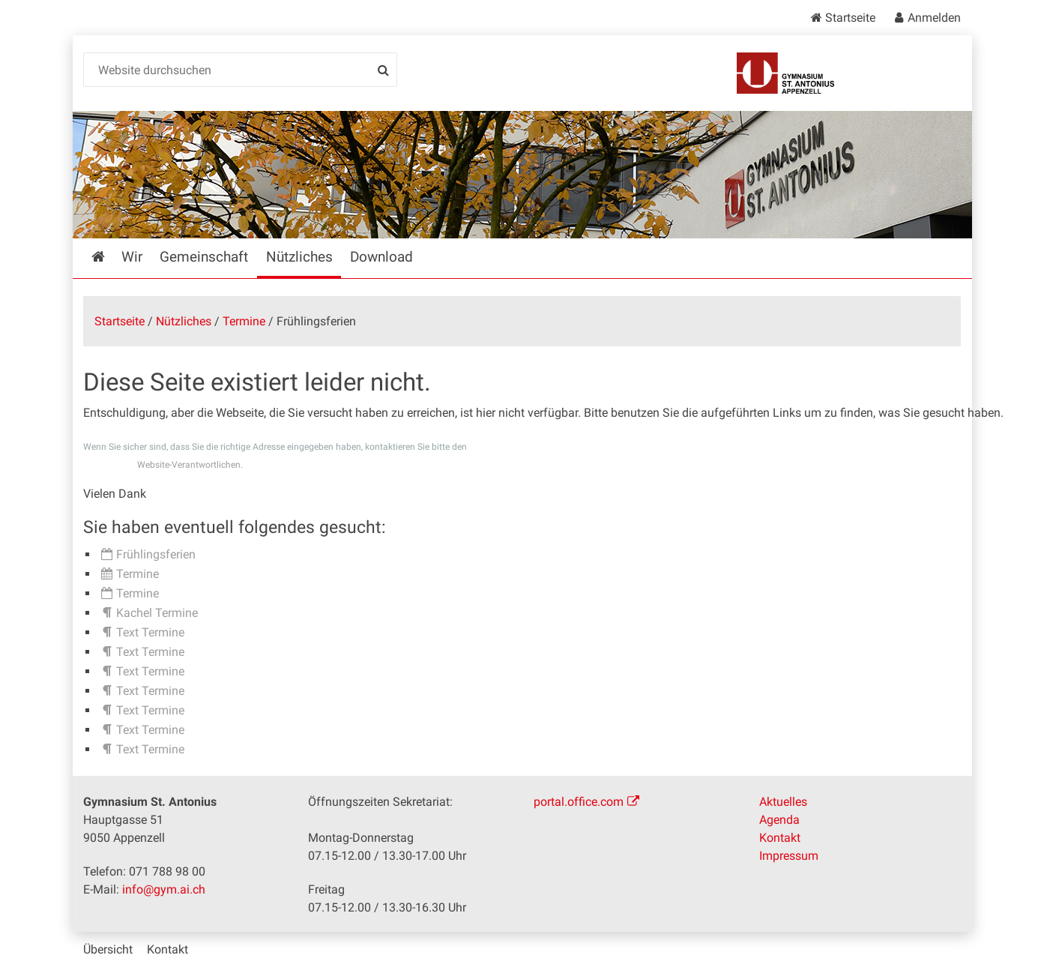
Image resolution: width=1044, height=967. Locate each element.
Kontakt (779, 838)
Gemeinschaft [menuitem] (204, 256)
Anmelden (934, 17)
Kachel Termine (157, 613)
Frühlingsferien (156, 554)
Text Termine (150, 632)
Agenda (779, 820)
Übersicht (108, 949)
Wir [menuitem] (131, 256)
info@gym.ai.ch (163, 889)
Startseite (850, 17)
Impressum (788, 856)
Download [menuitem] (381, 256)
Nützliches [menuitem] (299, 256)
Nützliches (183, 321)
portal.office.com (579, 802)
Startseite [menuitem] (109, 256)
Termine (244, 321)
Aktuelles (783, 802)
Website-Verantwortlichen (189, 465)
